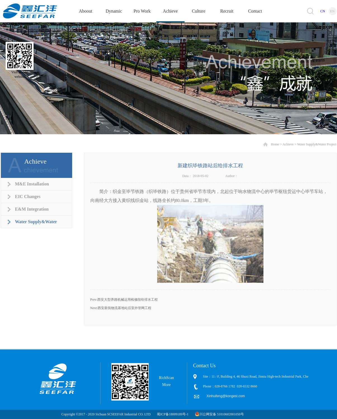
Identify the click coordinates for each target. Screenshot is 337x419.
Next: (121, 308)
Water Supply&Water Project (316, 144)
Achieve (288, 144)
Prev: (124, 300)
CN (322, 11)
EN (332, 11)
